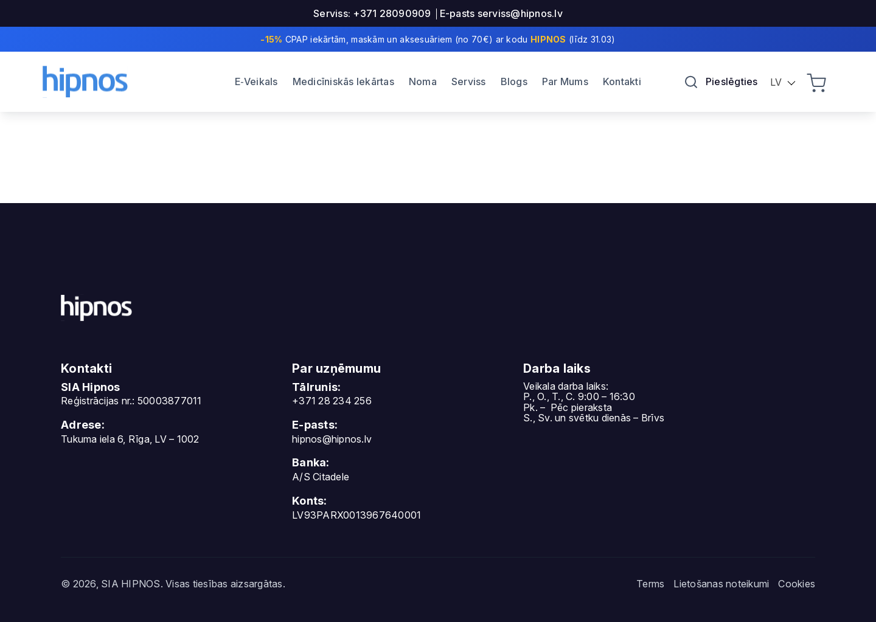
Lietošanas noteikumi (721, 584)
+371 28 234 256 (332, 401)
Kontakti (622, 81)
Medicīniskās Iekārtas (343, 81)
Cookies (796, 584)
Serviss (468, 81)
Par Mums (565, 81)
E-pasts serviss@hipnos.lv (501, 13)
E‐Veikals (256, 81)
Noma (423, 81)
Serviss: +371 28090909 (372, 13)
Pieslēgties (732, 81)
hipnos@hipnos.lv (332, 439)
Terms (650, 584)
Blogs (514, 81)
